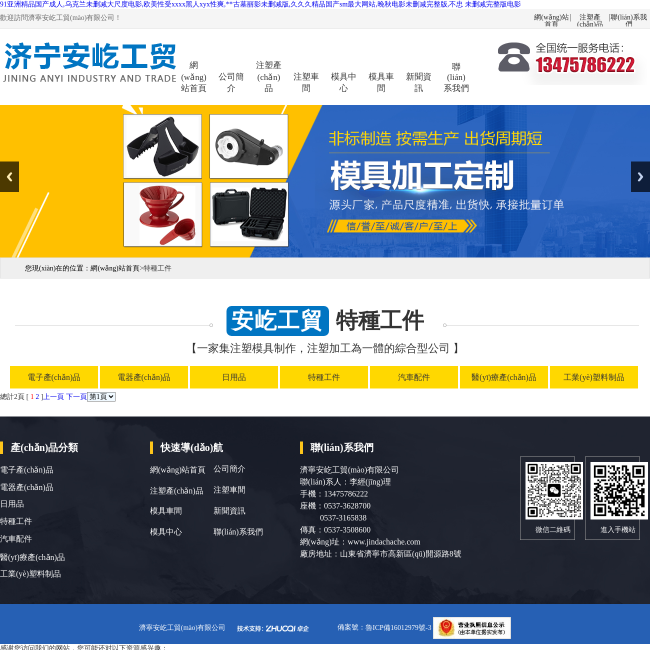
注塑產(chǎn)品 (590, 18)
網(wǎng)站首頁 (551, 18)
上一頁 (53, 396)
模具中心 (343, 82)
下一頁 (76, 396)
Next (640, 177)
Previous (9, 177)
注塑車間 (306, 82)
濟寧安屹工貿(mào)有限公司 (182, 628)
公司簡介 (231, 82)
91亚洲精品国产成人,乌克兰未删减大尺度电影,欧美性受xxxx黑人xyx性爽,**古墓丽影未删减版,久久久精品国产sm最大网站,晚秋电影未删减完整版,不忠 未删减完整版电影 (260, 4)
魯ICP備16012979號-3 (399, 628)
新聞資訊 (419, 82)
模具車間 (381, 82)
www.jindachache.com (384, 542)
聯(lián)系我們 (628, 18)
